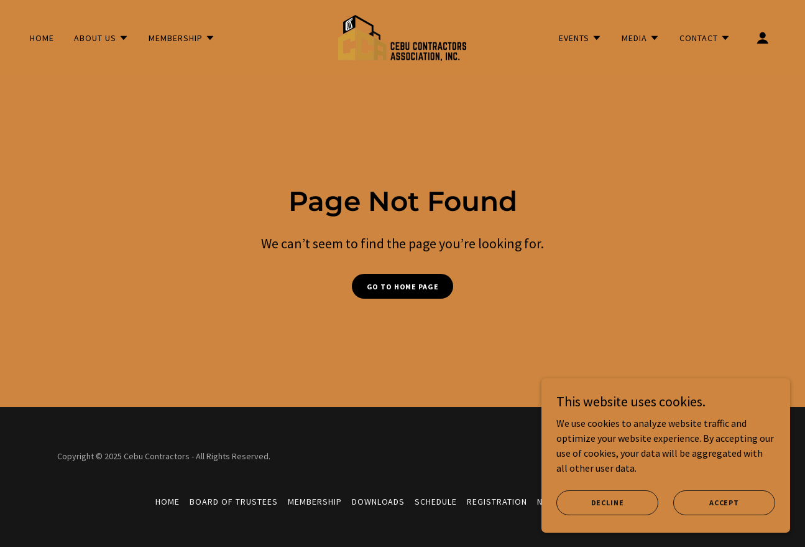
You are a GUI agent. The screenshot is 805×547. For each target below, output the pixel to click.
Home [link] (42, 38)
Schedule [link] (436, 501)
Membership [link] (315, 501)
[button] (101, 37)
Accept (724, 502)
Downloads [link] (378, 501)
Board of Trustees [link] (234, 501)
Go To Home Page (403, 286)
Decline (607, 502)
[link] (402, 36)
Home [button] (167, 501)
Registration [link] (497, 501)
